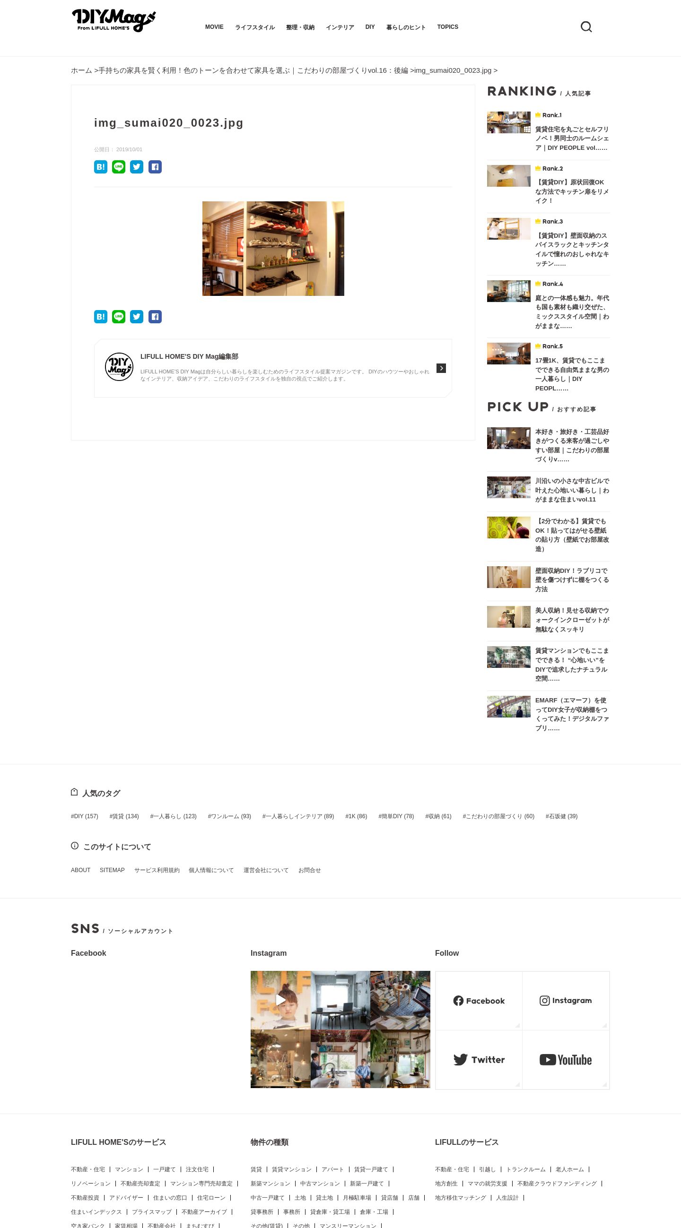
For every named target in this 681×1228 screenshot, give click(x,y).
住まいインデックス (96, 1082)
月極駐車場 (357, 1068)
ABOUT (80, 741)
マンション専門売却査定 (201, 1054)
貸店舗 (389, 1068)
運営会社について (248, 741)
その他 (301, 1096)
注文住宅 (197, 1040)
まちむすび (200, 1096)
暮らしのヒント (406, 27)
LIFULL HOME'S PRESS (102, 1125)
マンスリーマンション (348, 1096)
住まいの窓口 (170, 1068)
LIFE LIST (83, 1111)
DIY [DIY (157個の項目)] (86, 689)
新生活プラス (192, 1125)
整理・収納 (300, 27)
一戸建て (164, 1040)
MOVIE (214, 27)
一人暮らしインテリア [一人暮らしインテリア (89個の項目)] (281, 689)
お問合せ (286, 741)
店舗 (413, 1068)
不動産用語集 (123, 1111)
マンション (129, 1040)
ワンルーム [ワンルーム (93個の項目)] (217, 689)
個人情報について (197, 741)
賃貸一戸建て (371, 1040)
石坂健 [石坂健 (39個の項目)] (521, 689)
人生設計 (507, 1068)
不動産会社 (162, 1096)
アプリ (79, 1139)
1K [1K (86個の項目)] (334, 689)
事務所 (291, 1082)
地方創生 (446, 1054)
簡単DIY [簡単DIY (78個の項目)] (370, 689)
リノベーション (91, 1054)
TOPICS (447, 27)
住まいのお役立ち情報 (178, 1111)
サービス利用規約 (147, 741)
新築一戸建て (367, 1054)
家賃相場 (126, 1096)
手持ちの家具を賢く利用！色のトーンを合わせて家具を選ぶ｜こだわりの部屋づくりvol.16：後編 (253, 70)
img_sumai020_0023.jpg (452, 70)
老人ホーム (570, 1040)
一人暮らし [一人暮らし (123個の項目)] (165, 689)
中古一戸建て (268, 1068)
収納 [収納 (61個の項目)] (407, 689)
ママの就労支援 (487, 1054)
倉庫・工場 (374, 1082)
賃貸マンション (292, 1040)
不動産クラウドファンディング (557, 1054)
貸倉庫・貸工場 (330, 1082)
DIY (370, 27)
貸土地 (324, 1068)
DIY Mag (155, 1125)
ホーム (81, 70)
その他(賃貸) (267, 1096)
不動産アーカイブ (204, 1082)
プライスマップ (152, 1082)
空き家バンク (88, 1096)
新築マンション (270, 1054)
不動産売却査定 (140, 1054)
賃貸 (256, 1040)
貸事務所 (262, 1082)
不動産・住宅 (88, 1040)
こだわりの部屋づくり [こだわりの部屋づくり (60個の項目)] (463, 689)
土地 (300, 1068)
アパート (333, 1040)
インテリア (340, 27)
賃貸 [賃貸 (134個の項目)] (121, 689)
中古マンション (320, 1054)
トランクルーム (526, 1040)
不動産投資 (85, 1068)
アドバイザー (126, 1068)
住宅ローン (211, 1068)
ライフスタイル (255, 27)
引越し (487, 1040)
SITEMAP (107, 741)
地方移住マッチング (460, 1068)
